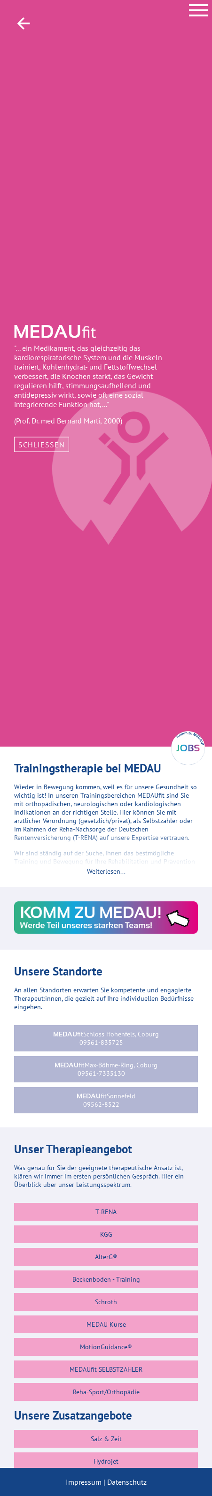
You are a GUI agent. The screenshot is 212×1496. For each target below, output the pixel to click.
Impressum (84, 1482)
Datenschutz (127, 1482)
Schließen (41, 444)
